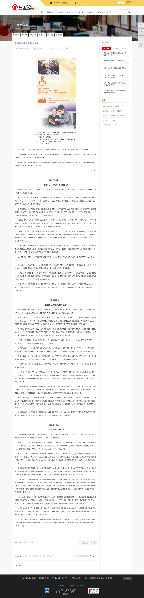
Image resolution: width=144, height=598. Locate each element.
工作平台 (70, 12)
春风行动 (119, 111)
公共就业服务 (107, 125)
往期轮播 (59, 35)
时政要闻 (16, 35)
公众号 (141, 33)
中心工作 (33, 35)
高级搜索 (141, 46)
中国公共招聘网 (44, 578)
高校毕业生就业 (108, 106)
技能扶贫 (112, 115)
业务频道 (60, 12)
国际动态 (50, 35)
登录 (128, 3)
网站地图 (72, 585)
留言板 (141, 40)
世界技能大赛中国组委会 (59, 578)
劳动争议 (114, 120)
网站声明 (61, 585)
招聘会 (105, 115)
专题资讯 (42, 35)
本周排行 (124, 48)
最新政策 (115, 48)
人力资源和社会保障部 (29, 578)
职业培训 (105, 111)
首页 (19, 28)
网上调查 (141, 27)
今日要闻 (106, 48)
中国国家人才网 (75, 578)
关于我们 (110, 12)
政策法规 (80, 12)
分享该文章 (87, 543)
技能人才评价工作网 (105, 578)
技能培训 (121, 115)
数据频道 (90, 12)
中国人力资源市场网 (89, 578)
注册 (120, 3)
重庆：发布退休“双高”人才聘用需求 (115, 68)
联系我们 (83, 585)
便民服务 (100, 12)
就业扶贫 (105, 120)
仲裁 (115, 125)
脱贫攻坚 (118, 106)
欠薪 (112, 111)
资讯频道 (50, 12)
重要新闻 (33, 28)
